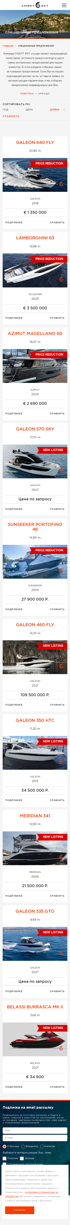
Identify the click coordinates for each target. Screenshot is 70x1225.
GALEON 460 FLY (35, 625)
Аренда (44, 94)
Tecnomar (35, 294)
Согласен (19, 1210)
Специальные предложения (23, 1164)
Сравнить (57, 223)
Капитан (47, 1146)
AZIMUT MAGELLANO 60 (35, 334)
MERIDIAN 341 (35, 816)
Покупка (27, 94)
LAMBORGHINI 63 (35, 238)
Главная (8, 46)
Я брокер (11, 1146)
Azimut (35, 390)
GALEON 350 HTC (35, 721)
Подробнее (14, 223)
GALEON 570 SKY (35, 429)
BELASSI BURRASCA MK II (35, 1007)
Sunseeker (35, 586)
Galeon (35, 199)
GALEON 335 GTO (35, 911)
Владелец (29, 1146)
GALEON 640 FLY (35, 143)
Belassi (35, 1063)
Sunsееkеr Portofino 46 (35, 527)
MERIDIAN (35, 872)
